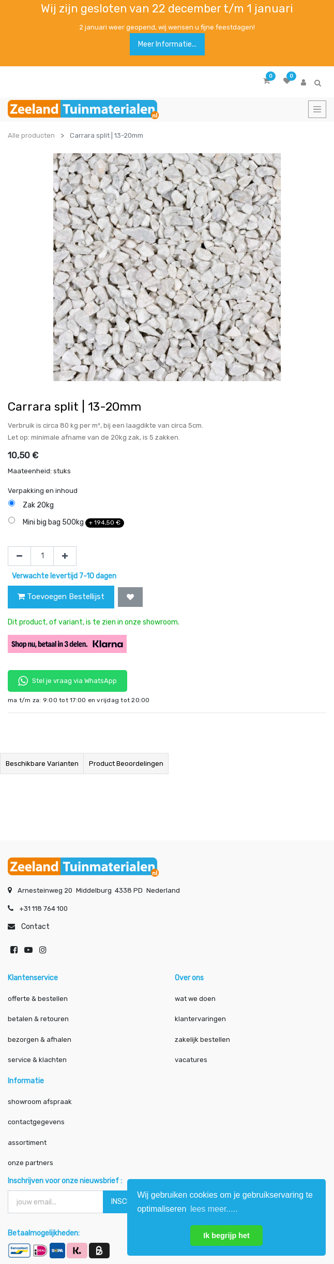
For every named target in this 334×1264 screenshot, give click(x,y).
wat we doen (195, 997)
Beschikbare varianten (42, 763)
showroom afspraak (40, 1101)
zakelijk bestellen (202, 1038)
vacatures (191, 1059)
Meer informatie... (167, 44)
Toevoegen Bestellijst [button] (61, 596)
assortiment (27, 1141)
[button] (130, 597)
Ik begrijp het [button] (226, 1235)
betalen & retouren (38, 1018)
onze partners (30, 1162)
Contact (35, 925)
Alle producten (31, 135)
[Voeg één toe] (65, 556)
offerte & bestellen (38, 997)
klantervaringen (200, 1018)
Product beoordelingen (126, 763)
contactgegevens (36, 1121)
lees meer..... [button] (214, 1208)
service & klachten (37, 1059)
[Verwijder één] (19, 556)
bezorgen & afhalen (39, 1038)
